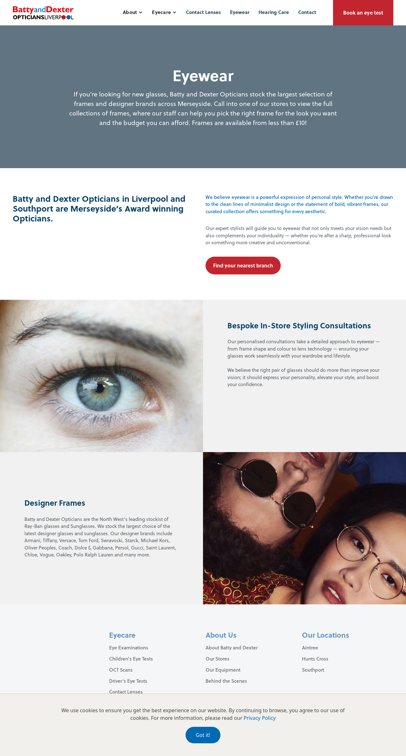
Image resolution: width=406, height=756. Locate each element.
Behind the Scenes (226, 680)
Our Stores (217, 658)
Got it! (203, 735)
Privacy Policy (260, 717)
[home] (43, 12)
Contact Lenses (203, 12)
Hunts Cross (315, 658)
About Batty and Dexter (232, 647)
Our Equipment (223, 669)
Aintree (310, 647)
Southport (313, 669)
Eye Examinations (128, 647)
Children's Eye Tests (131, 658)
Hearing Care (274, 12)
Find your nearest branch (243, 265)
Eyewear (240, 12)
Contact (307, 12)
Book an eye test (363, 12)
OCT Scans (121, 669)
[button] (133, 12)
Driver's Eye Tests (128, 680)
